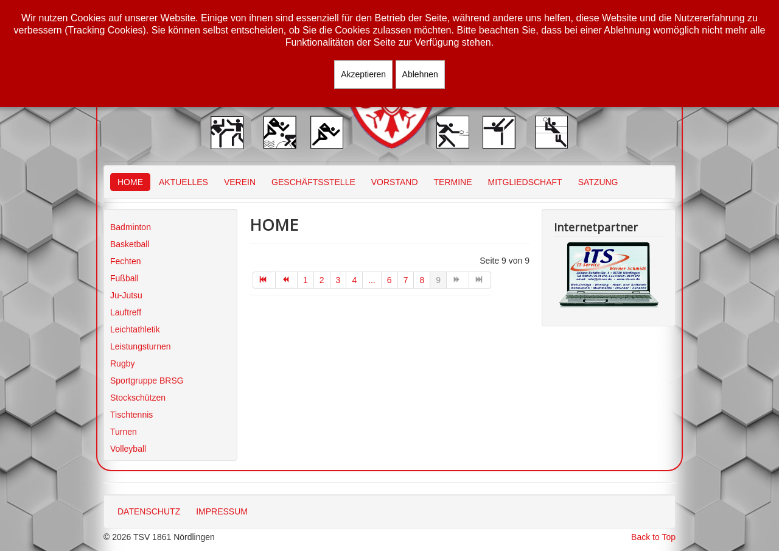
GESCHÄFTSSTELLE (313, 182)
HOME (130, 182)
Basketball (130, 244)
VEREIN (240, 182)
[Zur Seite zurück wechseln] (287, 280)
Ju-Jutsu (126, 295)
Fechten (125, 261)
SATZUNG (598, 182)
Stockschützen (138, 397)
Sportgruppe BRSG (147, 380)
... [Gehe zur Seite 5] (372, 280)
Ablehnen (420, 74)
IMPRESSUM (222, 511)
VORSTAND (394, 182)
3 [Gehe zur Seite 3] (338, 280)
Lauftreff (125, 312)
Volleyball (128, 449)
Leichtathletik (135, 329)
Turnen (123, 432)
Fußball (124, 278)
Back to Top (653, 537)
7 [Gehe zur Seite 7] (405, 280)
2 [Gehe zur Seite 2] (322, 280)
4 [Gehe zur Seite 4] (354, 280)
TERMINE (453, 182)
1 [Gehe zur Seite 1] (305, 280)
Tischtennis (131, 414)
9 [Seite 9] (438, 280)
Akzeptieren (363, 74)
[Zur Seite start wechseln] (264, 280)
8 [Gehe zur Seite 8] (421, 280)
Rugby (122, 363)
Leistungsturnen (140, 346)
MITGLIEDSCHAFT (525, 182)
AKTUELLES (183, 182)
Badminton (130, 227)
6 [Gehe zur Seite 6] (389, 280)
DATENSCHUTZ (148, 511)
